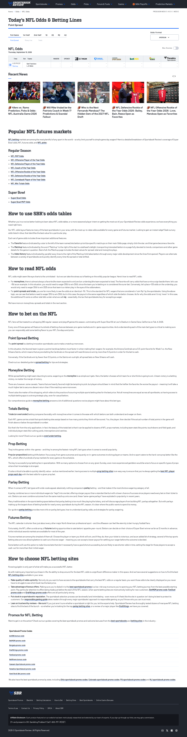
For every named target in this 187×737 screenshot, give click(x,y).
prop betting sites (105, 471)
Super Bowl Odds (18, 198)
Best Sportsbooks (86, 700)
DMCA (50, 708)
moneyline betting (41, 400)
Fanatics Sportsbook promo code (22, 669)
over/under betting (52, 436)
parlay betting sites (81, 606)
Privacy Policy (38, 708)
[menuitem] (17, 700)
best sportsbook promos (81, 586)
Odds (17, 11)
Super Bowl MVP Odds (20, 202)
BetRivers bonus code (17, 659)
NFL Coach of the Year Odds (23, 168)
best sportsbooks (119, 621)
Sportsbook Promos (15, 700)
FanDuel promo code (17, 655)
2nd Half (37, 35)
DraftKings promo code (36, 592)
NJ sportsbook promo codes (162, 679)
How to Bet (58, 700)
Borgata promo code (17, 645)
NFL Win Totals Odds (20, 183)
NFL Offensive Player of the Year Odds (28, 160)
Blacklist (30, 700)
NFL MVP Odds (17, 156)
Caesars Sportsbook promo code (22, 664)
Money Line (28, 40)
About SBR (59, 708)
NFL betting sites (16, 575)
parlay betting (25, 509)
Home (10, 11)
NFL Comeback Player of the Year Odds (28, 179)
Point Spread (14, 40)
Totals (40, 40)
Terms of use (13, 708)
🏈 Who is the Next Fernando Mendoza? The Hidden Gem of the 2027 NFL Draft (93, 112)
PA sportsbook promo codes (133, 679)
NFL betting (13, 139)
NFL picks (42, 142)
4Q (65, 35)
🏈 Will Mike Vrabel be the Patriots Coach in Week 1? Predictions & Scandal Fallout (57, 112)
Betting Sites (71, 700)
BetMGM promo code (158, 589)
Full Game (14, 35)
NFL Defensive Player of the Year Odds (28, 164)
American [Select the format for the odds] (164, 37)
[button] (166, 11)
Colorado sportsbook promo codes (104, 679)
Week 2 (176, 11)
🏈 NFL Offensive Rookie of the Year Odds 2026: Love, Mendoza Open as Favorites (162, 110)
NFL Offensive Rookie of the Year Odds (28, 171)
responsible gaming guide (35, 599)
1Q (46, 35)
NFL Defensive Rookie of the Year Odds (28, 175)
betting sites (136, 621)
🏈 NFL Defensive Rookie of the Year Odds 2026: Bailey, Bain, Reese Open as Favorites (127, 112)
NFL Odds (26, 11)
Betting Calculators (43, 700)
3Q (59, 35)
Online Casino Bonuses (104, 700)
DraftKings (124, 606)
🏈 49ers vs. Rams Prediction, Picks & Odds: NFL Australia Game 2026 (22, 110)
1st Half (26, 35)
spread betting (42, 362)
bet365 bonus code (16, 636)
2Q (53, 35)
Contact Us (25, 708)
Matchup (15, 66)
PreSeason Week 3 (160, 11)
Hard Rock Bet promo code (19, 674)
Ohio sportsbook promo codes (74, 679)
